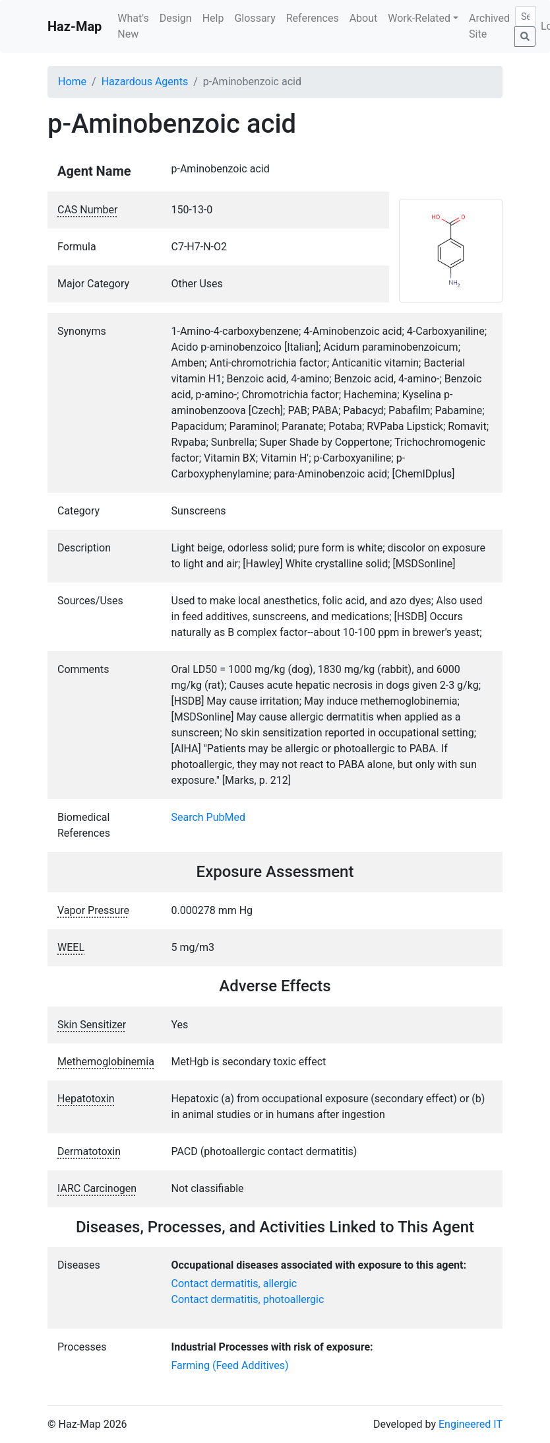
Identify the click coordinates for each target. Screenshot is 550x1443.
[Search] (525, 16)
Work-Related (419, 18)
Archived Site (489, 26)
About (364, 18)
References (312, 18)
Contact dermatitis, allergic (234, 1283)
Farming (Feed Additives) (230, 1365)
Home (72, 81)
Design (176, 18)
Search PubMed (208, 817)
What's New (132, 26)
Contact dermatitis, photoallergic (247, 1299)
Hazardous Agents (145, 81)
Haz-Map (74, 26)
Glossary (254, 18)
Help (213, 18)
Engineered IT (471, 1424)
